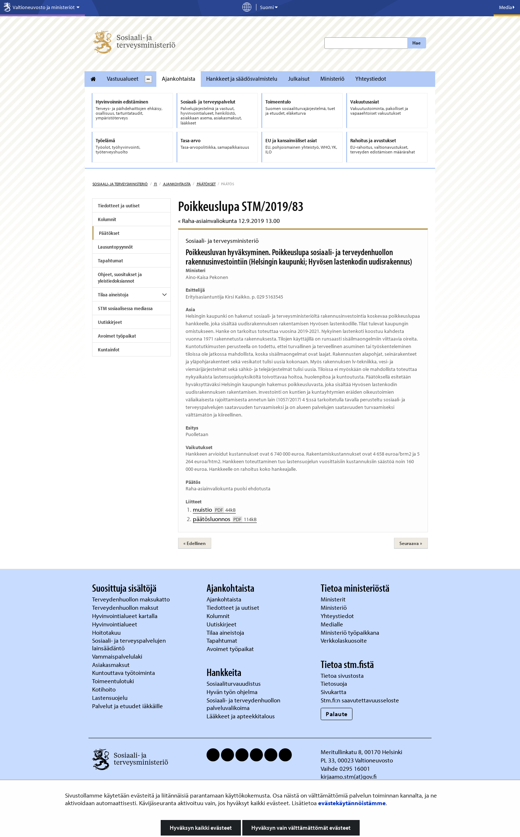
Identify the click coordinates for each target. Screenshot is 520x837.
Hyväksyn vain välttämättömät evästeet (301, 827)
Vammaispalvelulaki (118, 656)
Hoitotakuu (107, 632)
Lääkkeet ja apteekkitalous (241, 716)
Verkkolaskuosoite (344, 640)
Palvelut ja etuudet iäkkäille (127, 706)
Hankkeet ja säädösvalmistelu (241, 78)
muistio (214, 509)
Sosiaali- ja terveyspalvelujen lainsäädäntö (129, 644)
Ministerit (334, 599)
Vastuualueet (122, 78)
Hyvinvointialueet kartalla (125, 616)
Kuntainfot (109, 349)
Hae (416, 43)
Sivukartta (333, 692)
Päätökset (206, 183)
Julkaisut (298, 78)
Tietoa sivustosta (342, 675)
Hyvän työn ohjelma (232, 692)
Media (507, 7)
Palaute (337, 714)
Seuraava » (410, 543)
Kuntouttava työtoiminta (123, 672)
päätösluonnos (225, 519)
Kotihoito (104, 689)
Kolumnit (107, 219)
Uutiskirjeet (110, 322)
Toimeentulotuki (113, 681)
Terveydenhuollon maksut (126, 607)
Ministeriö (332, 78)
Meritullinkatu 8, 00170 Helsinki (361, 752)
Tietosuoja (334, 683)
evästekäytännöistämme (352, 803)
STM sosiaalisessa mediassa (125, 308)
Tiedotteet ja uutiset (119, 205)
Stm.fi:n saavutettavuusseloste (360, 700)
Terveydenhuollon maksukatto (131, 599)
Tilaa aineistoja (113, 294)
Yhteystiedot (370, 78)
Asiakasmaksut (111, 664)
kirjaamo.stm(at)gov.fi (349, 776)
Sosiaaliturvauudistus (234, 683)
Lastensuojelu (110, 697)
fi (155, 183)
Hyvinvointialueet (115, 624)
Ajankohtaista (178, 78)
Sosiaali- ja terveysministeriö (120, 183)
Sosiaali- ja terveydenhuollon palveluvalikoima (243, 703)
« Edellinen (194, 543)
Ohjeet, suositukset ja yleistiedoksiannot (120, 277)
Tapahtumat (110, 260)
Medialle (332, 624)
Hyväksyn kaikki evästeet (201, 827)
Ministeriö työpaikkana (351, 632)
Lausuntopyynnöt (115, 247)
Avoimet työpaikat (117, 336)
